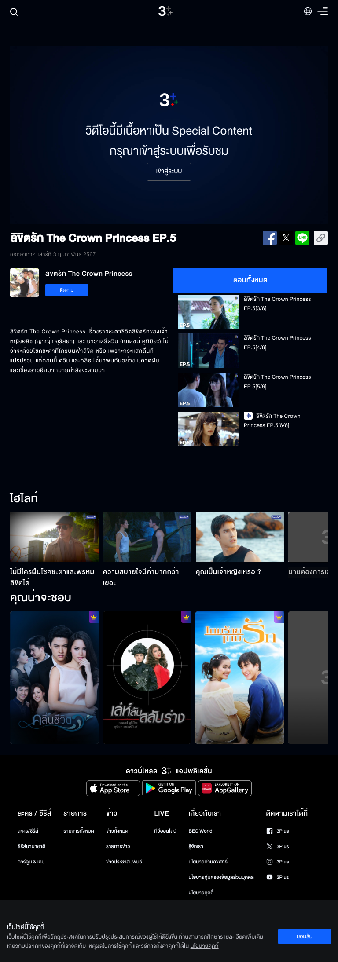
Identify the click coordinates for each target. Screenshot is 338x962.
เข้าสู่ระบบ (169, 171)
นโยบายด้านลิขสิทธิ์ (208, 862)
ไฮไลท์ (24, 499)
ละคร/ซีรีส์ (28, 831)
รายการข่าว (118, 846)
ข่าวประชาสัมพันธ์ (124, 862)
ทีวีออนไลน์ (165, 831)
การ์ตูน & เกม (31, 862)
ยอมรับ (304, 936)
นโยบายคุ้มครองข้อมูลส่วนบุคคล (221, 877)
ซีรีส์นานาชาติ (31, 846)
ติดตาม (66, 290)
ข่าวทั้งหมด (117, 831)
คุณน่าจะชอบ (40, 598)
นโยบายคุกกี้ (200, 893)
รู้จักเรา (195, 846)
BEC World (200, 831)
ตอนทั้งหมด (250, 280)
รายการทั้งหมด (78, 831)
